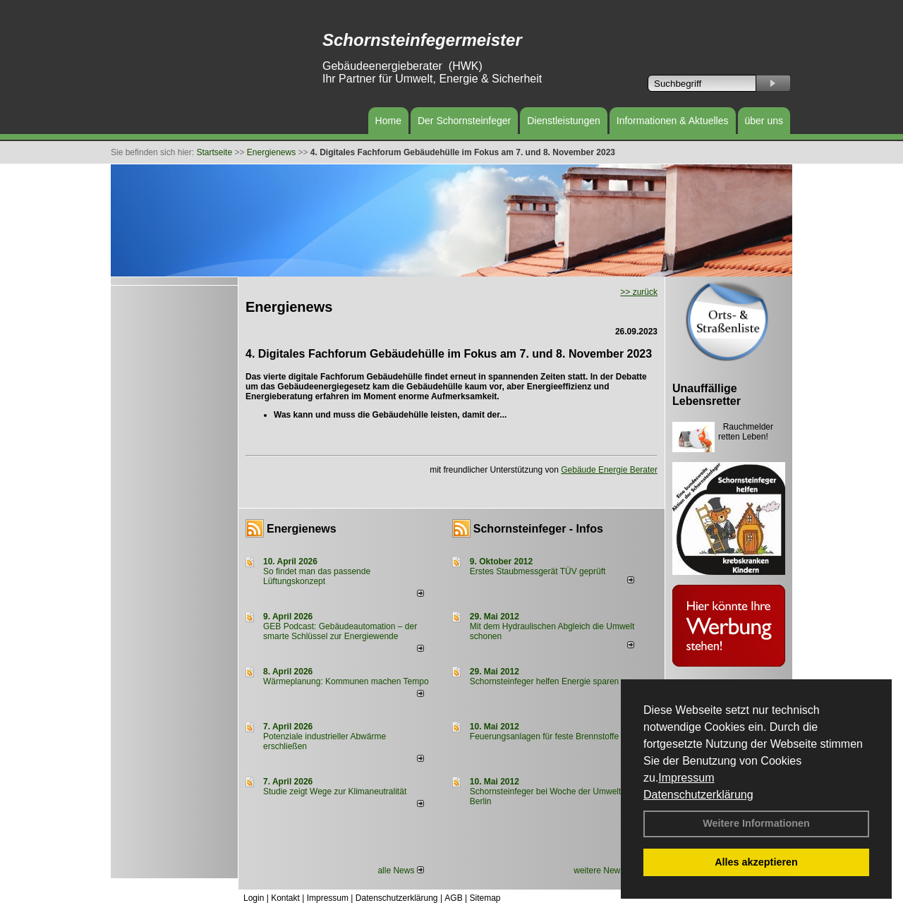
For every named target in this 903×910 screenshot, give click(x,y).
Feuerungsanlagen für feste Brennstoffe (544, 736)
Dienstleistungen (563, 120)
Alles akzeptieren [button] (756, 862)
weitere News (604, 870)
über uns (764, 120)
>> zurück (638, 292)
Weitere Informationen (756, 823)
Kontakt (285, 898)
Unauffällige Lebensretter (706, 394)
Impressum (686, 778)
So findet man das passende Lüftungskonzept (316, 576)
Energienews (302, 529)
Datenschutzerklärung (698, 795)
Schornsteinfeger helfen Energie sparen (544, 681)
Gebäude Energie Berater (609, 470)
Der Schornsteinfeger (464, 120)
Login (253, 898)
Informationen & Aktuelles (673, 120)
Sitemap (484, 898)
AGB (453, 898)
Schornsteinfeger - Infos (538, 529)
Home (388, 120)
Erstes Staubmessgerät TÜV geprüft (538, 571)
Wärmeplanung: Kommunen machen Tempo (346, 681)
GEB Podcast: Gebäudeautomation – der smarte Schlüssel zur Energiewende (340, 631)
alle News (400, 870)
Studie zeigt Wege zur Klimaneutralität (334, 791)
